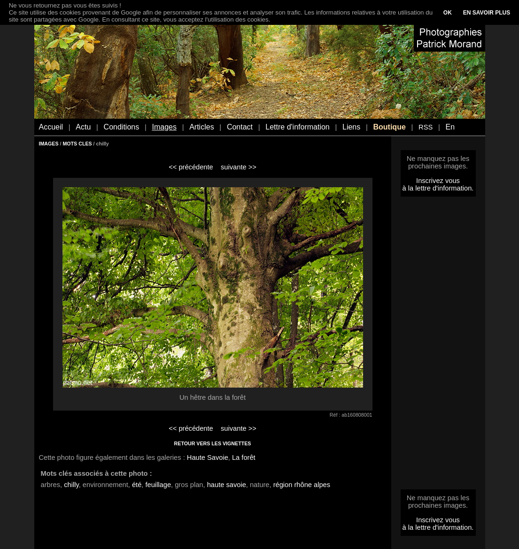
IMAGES (49, 143)
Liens (351, 127)
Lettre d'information (297, 127)
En (450, 127)
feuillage (158, 484)
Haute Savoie (207, 457)
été (136, 484)
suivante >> (238, 167)
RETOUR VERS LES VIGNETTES (212, 443)
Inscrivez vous (438, 180)
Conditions (121, 127)
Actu (83, 127)
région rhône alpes (301, 484)
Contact (240, 127)
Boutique (389, 127)
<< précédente (191, 167)
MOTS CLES (77, 143)
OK (447, 12)
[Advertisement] (438, 346)
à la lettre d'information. (438, 188)
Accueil (51, 127)
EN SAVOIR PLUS (486, 12)
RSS (425, 127)
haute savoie (226, 484)
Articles (201, 127)
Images (164, 127)
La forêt (244, 457)
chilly (71, 484)
